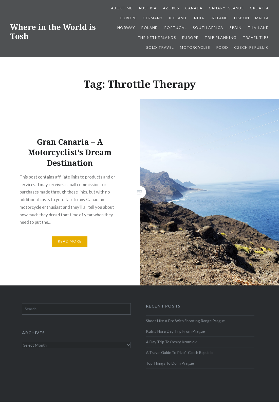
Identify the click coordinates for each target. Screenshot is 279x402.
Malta (262, 18)
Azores (171, 8)
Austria (148, 8)
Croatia (259, 8)
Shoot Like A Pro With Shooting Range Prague (185, 320)
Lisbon (241, 18)
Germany (153, 18)
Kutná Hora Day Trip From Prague (175, 331)
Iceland (178, 18)
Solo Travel (160, 47)
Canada (193, 8)
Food (222, 47)
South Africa (208, 27)
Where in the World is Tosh (53, 31)
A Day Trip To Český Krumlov (171, 342)
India (198, 18)
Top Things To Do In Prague (170, 363)
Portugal (175, 27)
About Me (122, 8)
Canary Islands (226, 8)
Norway (126, 27)
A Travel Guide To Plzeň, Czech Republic (180, 352)
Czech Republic (251, 47)
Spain (236, 27)
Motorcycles (195, 47)
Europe (128, 18)
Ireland (219, 18)
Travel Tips (256, 37)
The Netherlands (157, 37)
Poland (149, 27)
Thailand (258, 27)
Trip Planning (220, 37)
